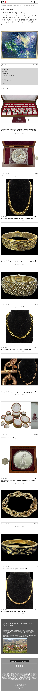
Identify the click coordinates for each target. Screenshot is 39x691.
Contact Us (12, 669)
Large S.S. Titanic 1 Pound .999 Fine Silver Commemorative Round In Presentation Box (19, 175)
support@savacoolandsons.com (22, 636)
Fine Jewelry (15, 631)
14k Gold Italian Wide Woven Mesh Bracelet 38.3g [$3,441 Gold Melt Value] (16, 306)
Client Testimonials (29, 669)
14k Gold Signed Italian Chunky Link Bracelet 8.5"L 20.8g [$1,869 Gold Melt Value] (18, 524)
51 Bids (2, 65)
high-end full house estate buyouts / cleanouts (17, 630)
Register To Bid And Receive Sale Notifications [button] (19, 661)
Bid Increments (5, 81)
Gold (10, 631)
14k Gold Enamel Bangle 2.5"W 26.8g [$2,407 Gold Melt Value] (14, 568)
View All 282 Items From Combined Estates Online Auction (18, 5)
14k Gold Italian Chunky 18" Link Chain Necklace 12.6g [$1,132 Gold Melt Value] (17, 392)
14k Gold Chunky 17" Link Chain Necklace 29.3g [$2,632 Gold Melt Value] (16, 349)
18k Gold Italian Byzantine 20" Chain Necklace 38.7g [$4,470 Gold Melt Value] (17, 218)
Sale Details (4, 79)
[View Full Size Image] (37, 62)
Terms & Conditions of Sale (7, 80)
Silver (12, 631)
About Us (8, 669)
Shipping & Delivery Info (6, 83)
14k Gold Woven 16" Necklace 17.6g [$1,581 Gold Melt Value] (13, 611)
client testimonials (7, 628)
